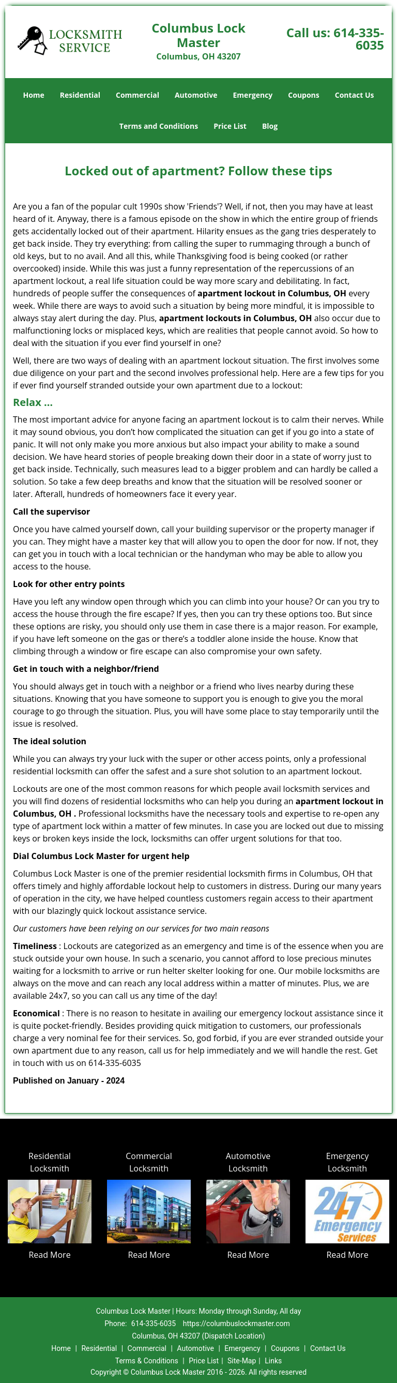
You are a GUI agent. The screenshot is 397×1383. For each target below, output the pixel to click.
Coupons (303, 95)
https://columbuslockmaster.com (236, 1323)
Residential (80, 95)
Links (273, 1361)
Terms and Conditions (158, 126)
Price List (230, 126)
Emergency (253, 95)
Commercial (137, 95)
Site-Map (241, 1361)
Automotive (196, 95)
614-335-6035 (358, 38)
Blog (270, 126)
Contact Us (354, 95)
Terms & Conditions (146, 1361)
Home (33, 95)
